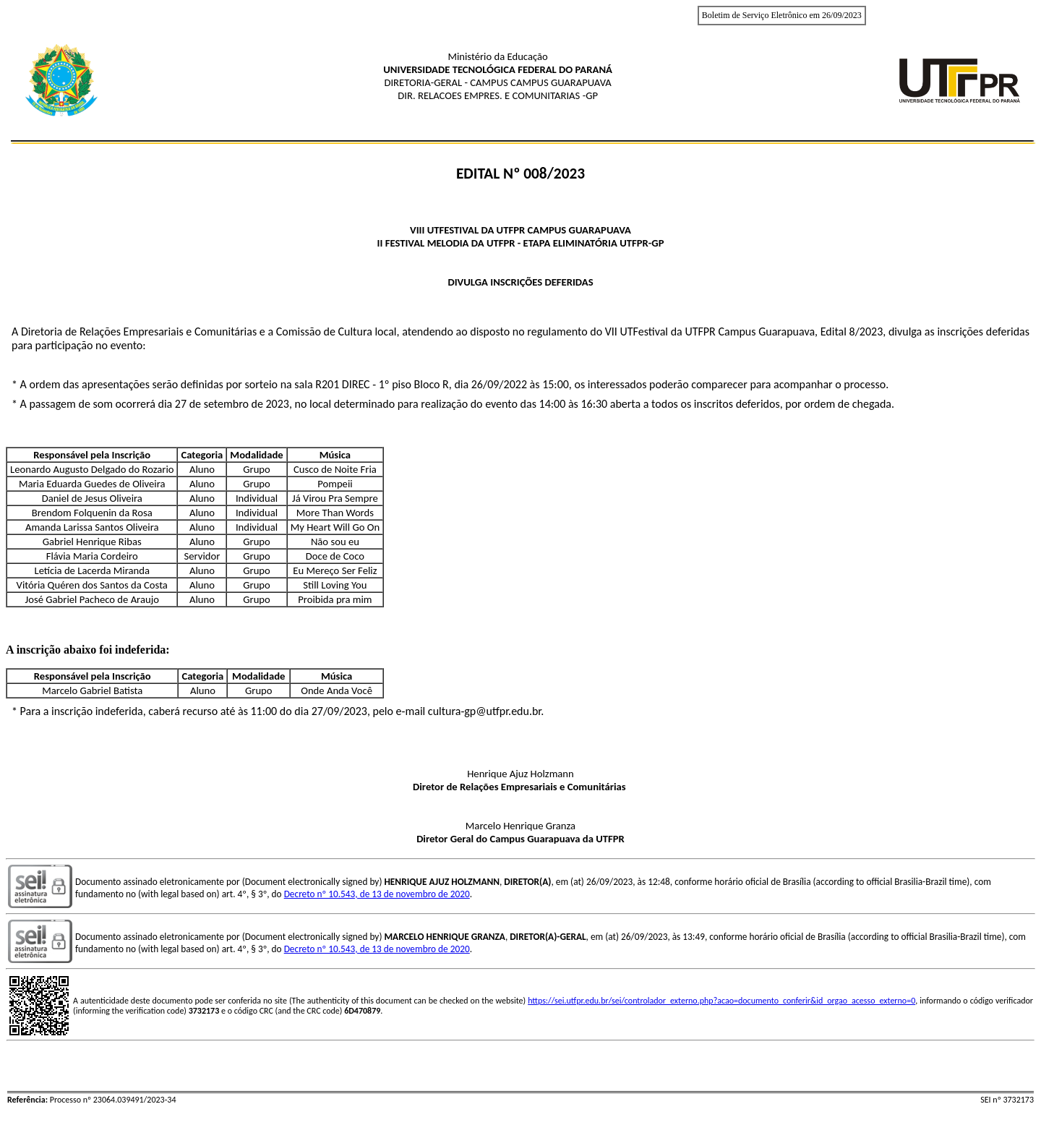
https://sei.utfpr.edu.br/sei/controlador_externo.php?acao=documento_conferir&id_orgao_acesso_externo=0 (721, 1001)
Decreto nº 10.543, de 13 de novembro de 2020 (377, 894)
